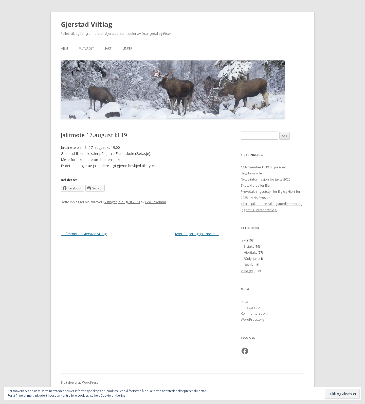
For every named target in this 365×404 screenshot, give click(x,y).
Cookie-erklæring (113, 395)
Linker (127, 48)
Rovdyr (249, 264)
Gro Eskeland (155, 202)
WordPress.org (252, 319)
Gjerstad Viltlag (86, 24)
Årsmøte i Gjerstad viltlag (84, 233)
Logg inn (247, 301)
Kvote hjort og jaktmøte (197, 233)
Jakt (108, 48)
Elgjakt (249, 246)
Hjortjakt (250, 252)
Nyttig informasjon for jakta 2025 (265, 179)
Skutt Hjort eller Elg (255, 185)
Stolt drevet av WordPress (79, 382)
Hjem (64, 48)
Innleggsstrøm (252, 307)
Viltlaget (86, 48)
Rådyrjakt (251, 258)
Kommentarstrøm (254, 313)
